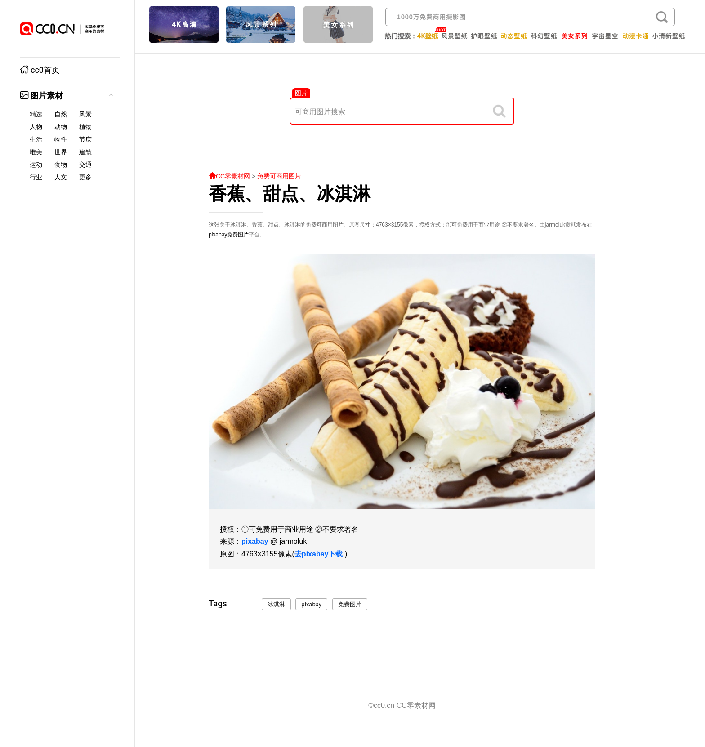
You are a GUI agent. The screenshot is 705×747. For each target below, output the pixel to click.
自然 (60, 114)
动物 (60, 127)
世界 (60, 152)
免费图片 (238, 234)
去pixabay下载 (318, 554)
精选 (36, 114)
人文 (60, 177)
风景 (85, 114)
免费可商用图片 (279, 176)
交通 (85, 164)
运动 (36, 164)
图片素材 (41, 96)
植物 (85, 127)
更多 (85, 177)
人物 (36, 127)
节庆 (85, 139)
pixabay (218, 234)
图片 (301, 93)
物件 (60, 139)
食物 (60, 164)
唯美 (36, 152)
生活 (36, 139)
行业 (36, 177)
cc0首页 (40, 70)
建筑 (85, 152)
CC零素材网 (229, 176)
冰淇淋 (276, 604)
